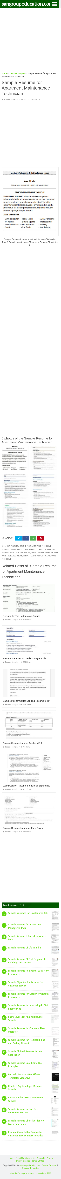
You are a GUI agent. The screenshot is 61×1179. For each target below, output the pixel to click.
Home (11, 1158)
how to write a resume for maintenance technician (29, 546)
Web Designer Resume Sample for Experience (26, 785)
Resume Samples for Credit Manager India (24, 658)
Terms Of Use (38, 1161)
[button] (54, 4)
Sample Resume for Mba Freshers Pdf (22, 743)
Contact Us (30, 1158)
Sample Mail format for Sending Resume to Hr (26, 701)
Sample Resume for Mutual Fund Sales (23, 828)
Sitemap (26, 1161)
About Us (20, 1158)
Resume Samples (11, 99)
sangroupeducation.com (27, 4)
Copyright (41, 1158)
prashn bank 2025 (43, 1173)
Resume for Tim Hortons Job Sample (21, 616)
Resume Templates (30, 1168)
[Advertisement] (30, 41)
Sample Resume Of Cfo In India (24, 947)
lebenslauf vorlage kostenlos (22, 1173)
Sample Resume (49, 1165)
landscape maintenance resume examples (19, 549)
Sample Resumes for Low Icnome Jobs (28, 913)
